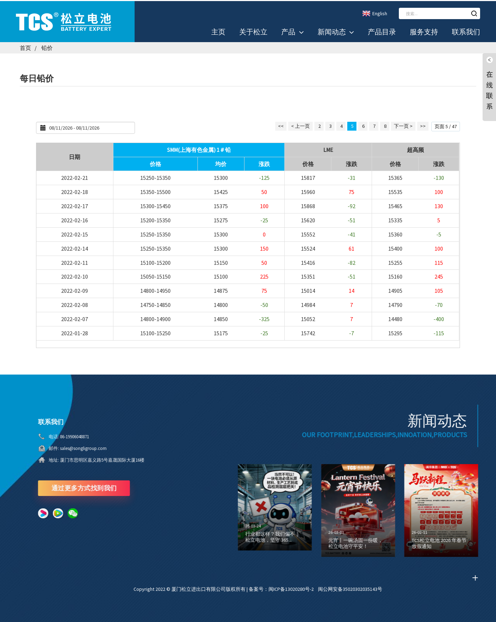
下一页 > (403, 125)
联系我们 (466, 31)
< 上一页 (300, 125)
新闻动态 (336, 31)
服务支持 (424, 31)
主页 (218, 31)
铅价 (47, 46)
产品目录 (382, 31)
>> (423, 125)
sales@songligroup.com (64, 447)
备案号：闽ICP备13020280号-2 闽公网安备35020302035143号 (315, 588)
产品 (292, 31)
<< (281, 125)
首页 (25, 46)
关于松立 (253, 31)
